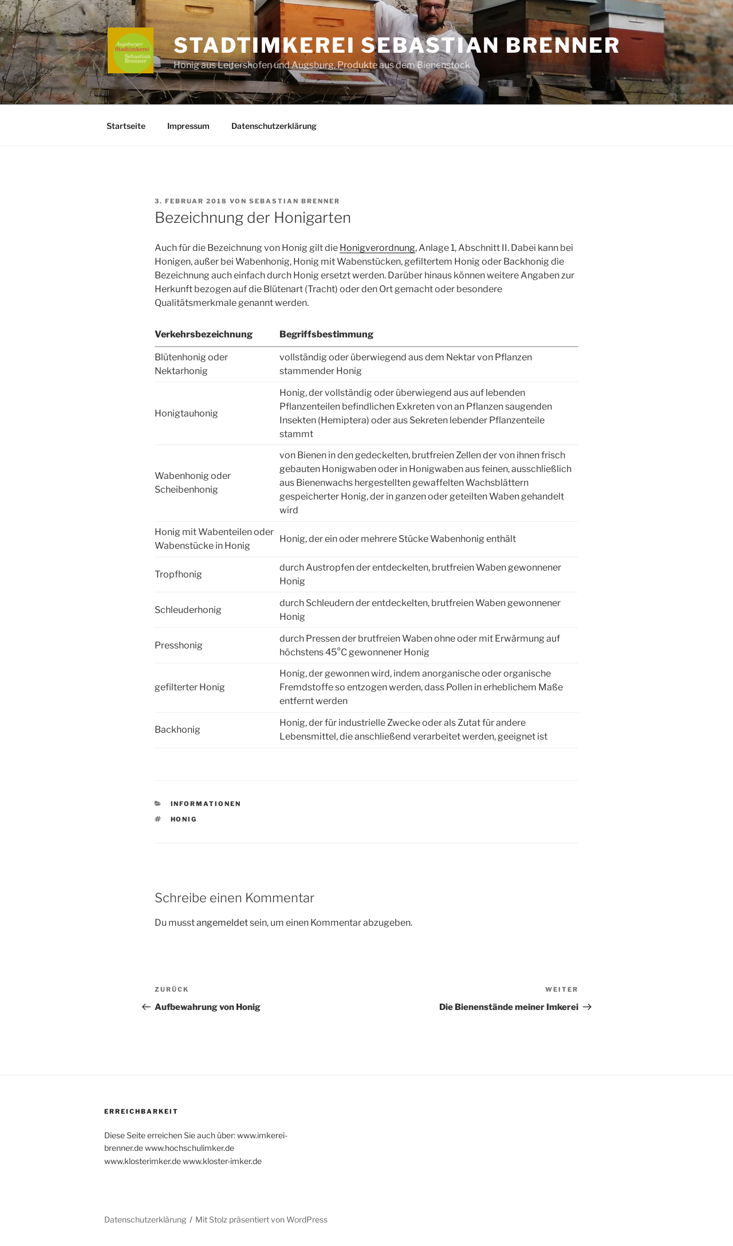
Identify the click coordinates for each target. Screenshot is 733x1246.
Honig (184, 819)
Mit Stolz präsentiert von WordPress (261, 1219)
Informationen (206, 804)
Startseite (126, 126)
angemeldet (222, 922)
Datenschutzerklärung (274, 126)
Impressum (188, 126)
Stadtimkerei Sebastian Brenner (397, 45)
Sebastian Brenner (294, 201)
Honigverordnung (377, 247)
